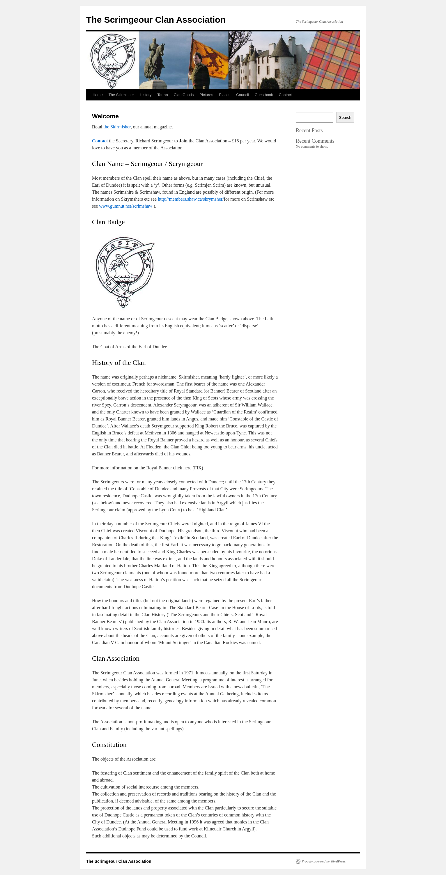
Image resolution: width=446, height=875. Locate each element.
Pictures (206, 95)
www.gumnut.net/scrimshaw (125, 206)
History (145, 95)
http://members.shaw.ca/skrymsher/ (191, 199)
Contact (285, 95)
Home (98, 95)
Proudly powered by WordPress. (324, 861)
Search (345, 117)
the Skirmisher (117, 126)
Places (224, 95)
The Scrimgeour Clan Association (156, 19)
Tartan (162, 95)
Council (242, 95)
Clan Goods (184, 95)
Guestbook (264, 95)
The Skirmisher (121, 95)
